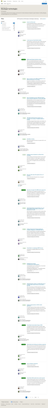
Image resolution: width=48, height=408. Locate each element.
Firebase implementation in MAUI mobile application (34, 305)
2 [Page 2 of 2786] (28, 397)
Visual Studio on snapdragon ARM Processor (35, 247)
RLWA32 (21, 185)
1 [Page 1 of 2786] (26, 397)
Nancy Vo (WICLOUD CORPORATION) (25, 279)
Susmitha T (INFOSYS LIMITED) (24, 149)
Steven (21, 336)
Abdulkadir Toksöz (22, 296)
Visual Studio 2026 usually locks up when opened (36, 377)
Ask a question (44, 3)
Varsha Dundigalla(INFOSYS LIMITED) (25, 113)
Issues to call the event (31, 22)
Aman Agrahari (22, 221)
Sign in (46, 1)
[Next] (38, 397)
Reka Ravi (21, 243)
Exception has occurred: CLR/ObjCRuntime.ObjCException (33, 264)
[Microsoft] (1, 1)
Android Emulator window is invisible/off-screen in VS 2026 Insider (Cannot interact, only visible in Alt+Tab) (36, 284)
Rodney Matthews (22, 146)
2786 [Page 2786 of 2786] (35, 397)
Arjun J (21, 355)
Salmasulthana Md (22, 109)
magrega (21, 166)
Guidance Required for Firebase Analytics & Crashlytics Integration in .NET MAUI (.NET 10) (35, 229)
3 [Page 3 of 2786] (30, 397)
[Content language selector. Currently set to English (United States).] (5, 402)
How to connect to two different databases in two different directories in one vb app (36, 79)
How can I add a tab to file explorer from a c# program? (35, 175)
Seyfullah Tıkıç (22, 70)
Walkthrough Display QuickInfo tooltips (34, 59)
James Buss (21, 89)
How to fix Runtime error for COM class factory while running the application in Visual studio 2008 (36, 98)
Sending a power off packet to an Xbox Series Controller (35, 155)
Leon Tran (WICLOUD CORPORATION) (25, 391)
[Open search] (44, 1)
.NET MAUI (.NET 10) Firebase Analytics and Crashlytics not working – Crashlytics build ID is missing (35, 118)
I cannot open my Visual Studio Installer (34, 40)
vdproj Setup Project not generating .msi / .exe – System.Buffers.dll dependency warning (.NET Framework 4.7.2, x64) (36, 208)
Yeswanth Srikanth (22, 317)
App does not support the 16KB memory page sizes (36, 189)
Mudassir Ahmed (22, 255)
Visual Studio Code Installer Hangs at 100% (34, 325)
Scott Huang (21, 32)
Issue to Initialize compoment (32, 363)
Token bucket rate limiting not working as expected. (36, 344)
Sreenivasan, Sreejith (22, 203)
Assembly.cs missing (30, 138)
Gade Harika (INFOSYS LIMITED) (24, 93)
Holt (20, 51)
